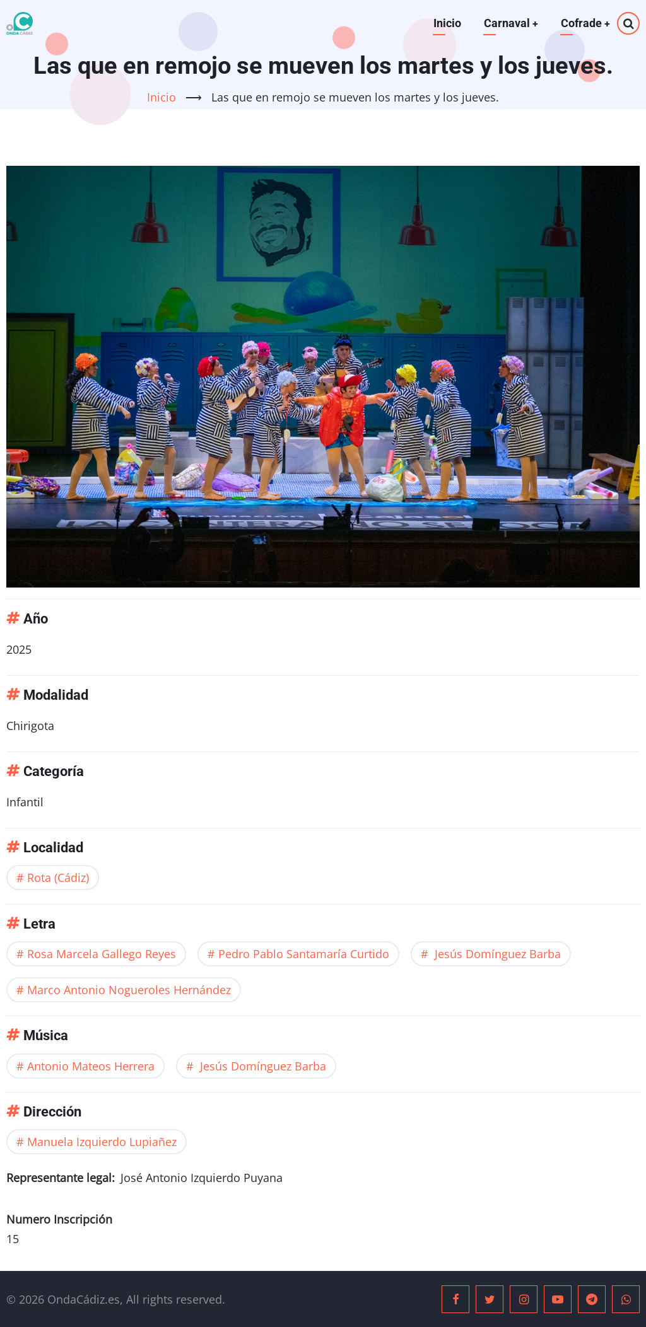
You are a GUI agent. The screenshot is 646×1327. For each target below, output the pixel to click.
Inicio (446, 23)
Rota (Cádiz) (58, 877)
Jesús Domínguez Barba (496, 953)
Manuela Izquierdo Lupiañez (102, 1141)
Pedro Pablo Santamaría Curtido (303, 953)
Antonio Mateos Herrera (91, 1065)
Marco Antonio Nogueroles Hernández (129, 989)
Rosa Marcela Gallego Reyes (101, 953)
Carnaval (510, 23)
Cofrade (585, 23)
